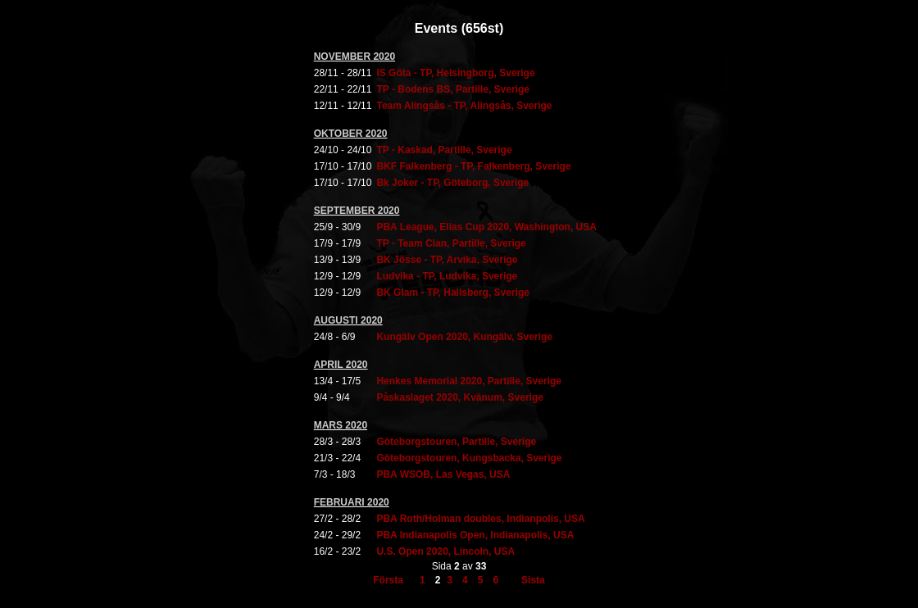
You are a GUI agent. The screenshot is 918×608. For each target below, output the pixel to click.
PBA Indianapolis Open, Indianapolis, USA (475, 535)
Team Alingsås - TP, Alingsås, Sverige (464, 105)
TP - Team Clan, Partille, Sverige (450, 243)
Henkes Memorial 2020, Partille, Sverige (468, 381)
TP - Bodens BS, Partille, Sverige (452, 89)
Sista (533, 580)
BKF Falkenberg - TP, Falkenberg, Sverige (473, 166)
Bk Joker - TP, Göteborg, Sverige (452, 182)
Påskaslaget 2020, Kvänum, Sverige (459, 397)
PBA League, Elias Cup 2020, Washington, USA (486, 227)
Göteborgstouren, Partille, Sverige (456, 441)
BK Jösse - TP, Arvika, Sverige (446, 259)
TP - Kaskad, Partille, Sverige (443, 150)
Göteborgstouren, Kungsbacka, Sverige (468, 458)
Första (388, 580)
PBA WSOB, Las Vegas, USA (443, 474)
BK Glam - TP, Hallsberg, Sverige (452, 292)
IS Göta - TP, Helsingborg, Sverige (455, 73)
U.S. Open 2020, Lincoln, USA (445, 551)
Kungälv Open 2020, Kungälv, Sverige (464, 337)
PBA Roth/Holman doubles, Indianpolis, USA (480, 518)
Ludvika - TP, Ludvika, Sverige (446, 276)
